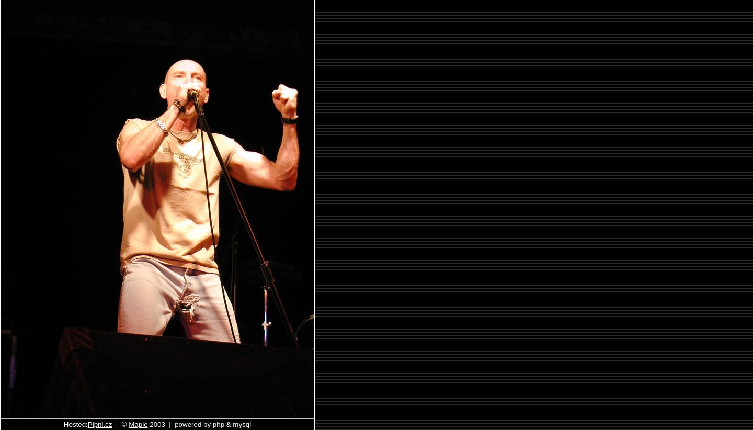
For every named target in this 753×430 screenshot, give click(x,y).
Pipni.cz (100, 424)
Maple (138, 424)
